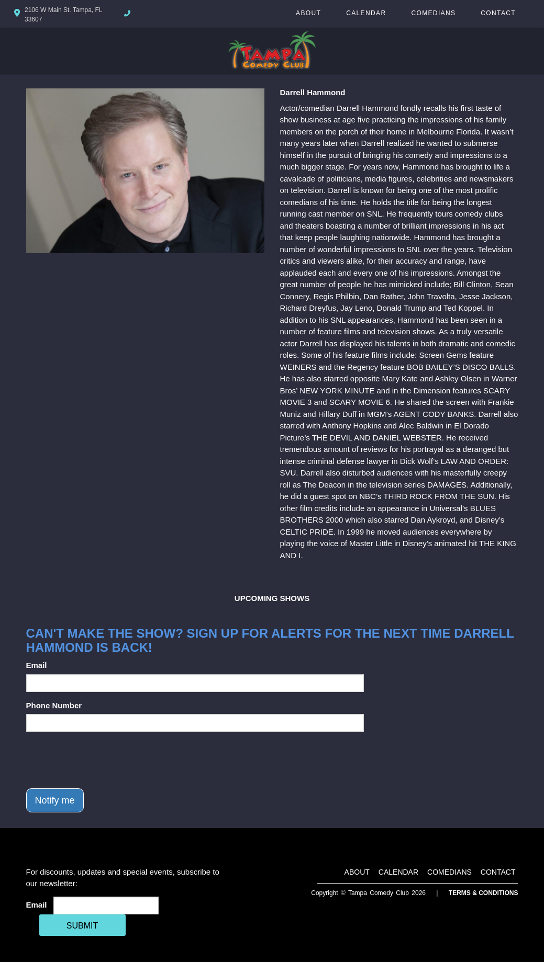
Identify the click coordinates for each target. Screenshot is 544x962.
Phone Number (54, 705)
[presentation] (105, 760)
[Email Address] (106, 905)
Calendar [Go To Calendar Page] (366, 13)
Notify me (55, 800)
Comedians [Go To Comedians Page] (433, 13)
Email (36, 665)
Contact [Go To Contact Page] (498, 13)
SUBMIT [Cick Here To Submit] (82, 925)
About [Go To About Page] (308, 13)
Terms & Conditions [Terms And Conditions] (483, 893)
